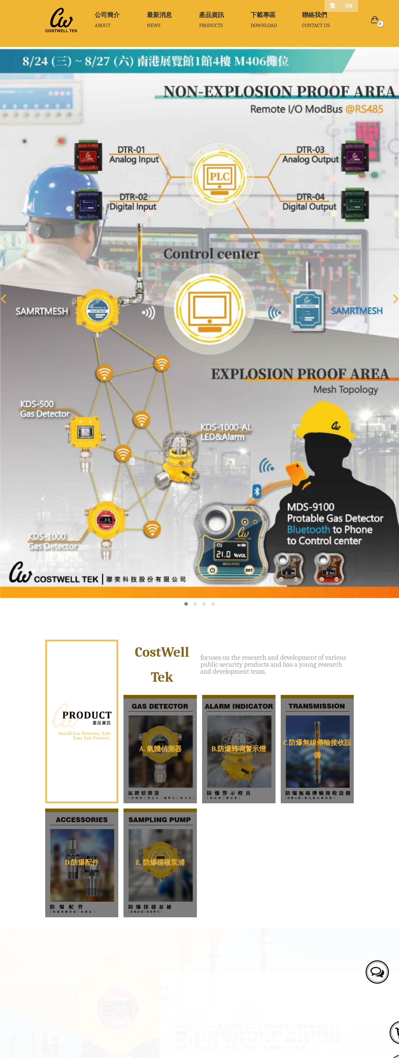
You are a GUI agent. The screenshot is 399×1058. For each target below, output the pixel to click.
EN (349, 6)
